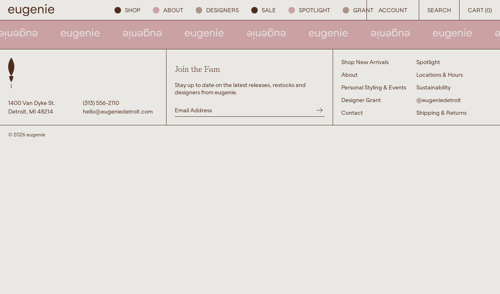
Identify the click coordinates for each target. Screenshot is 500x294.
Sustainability (433, 87)
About (168, 10)
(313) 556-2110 (101, 102)
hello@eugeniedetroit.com (118, 111)
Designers (217, 10)
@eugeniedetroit (438, 99)
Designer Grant (361, 99)
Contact (352, 112)
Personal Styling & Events (373, 87)
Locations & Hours (439, 74)
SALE (263, 10)
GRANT (357, 10)
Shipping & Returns (441, 112)
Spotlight (309, 10)
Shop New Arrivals (365, 61)
